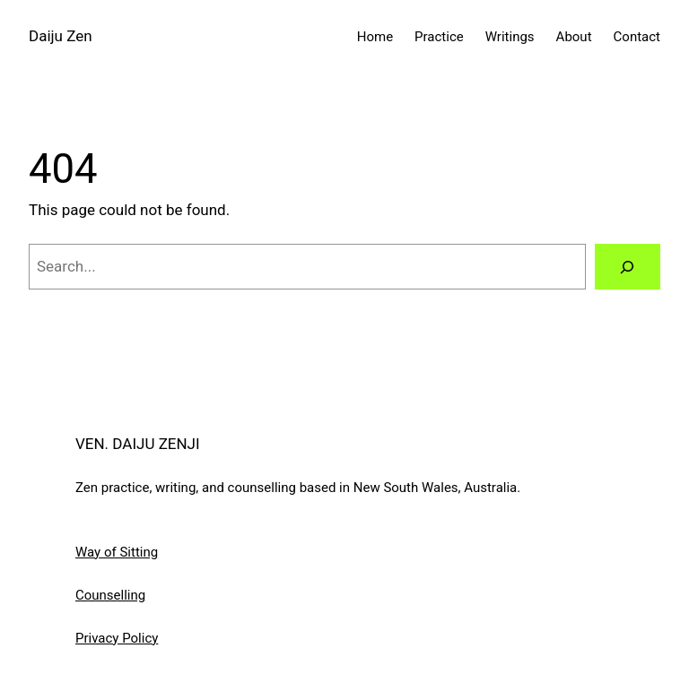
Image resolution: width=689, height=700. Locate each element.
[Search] (627, 267)
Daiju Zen (60, 36)
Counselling (110, 595)
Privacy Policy (116, 638)
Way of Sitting (116, 552)
